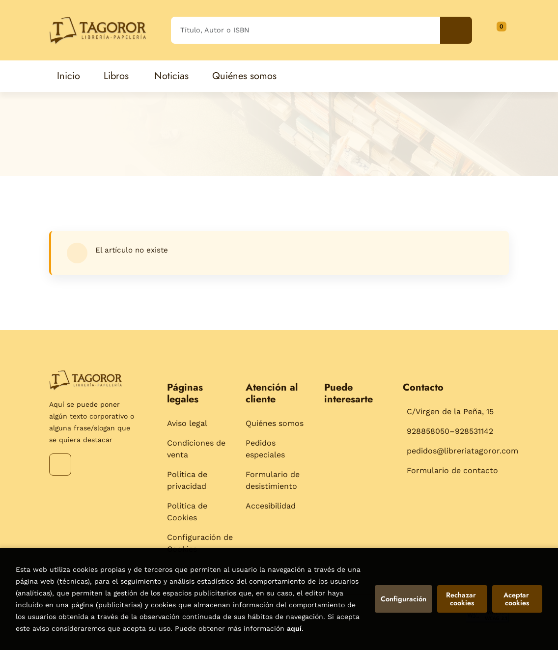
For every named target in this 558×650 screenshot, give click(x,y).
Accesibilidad (271, 505)
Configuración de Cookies (200, 543)
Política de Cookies (187, 511)
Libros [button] (116, 76)
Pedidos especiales (265, 448)
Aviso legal (187, 423)
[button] (498, 30)
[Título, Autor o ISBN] (305, 30)
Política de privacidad (187, 480)
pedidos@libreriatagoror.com (462, 450)
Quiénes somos (275, 423)
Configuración (403, 599)
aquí (294, 628)
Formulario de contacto (452, 470)
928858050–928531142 (450, 431)
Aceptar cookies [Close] (517, 599)
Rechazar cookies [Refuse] (462, 599)
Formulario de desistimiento (273, 480)
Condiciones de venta (196, 448)
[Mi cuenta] (506, 30)
